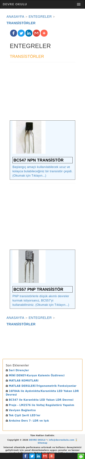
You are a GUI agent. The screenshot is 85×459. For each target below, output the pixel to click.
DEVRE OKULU (15, 4)
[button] (13, 33)
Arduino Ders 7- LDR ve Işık (27, 420)
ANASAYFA (15, 16)
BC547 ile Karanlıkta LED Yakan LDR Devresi (39, 399)
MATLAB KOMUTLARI (22, 380)
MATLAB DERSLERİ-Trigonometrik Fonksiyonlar (41, 385)
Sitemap (42, 443)
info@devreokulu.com (61, 440)
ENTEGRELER (40, 16)
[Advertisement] (42, 93)
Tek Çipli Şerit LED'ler (23, 415)
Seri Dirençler (17, 370)
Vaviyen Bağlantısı (21, 410)
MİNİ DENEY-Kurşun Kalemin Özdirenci (35, 375)
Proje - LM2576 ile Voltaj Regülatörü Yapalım (40, 405)
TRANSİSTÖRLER (20, 23)
